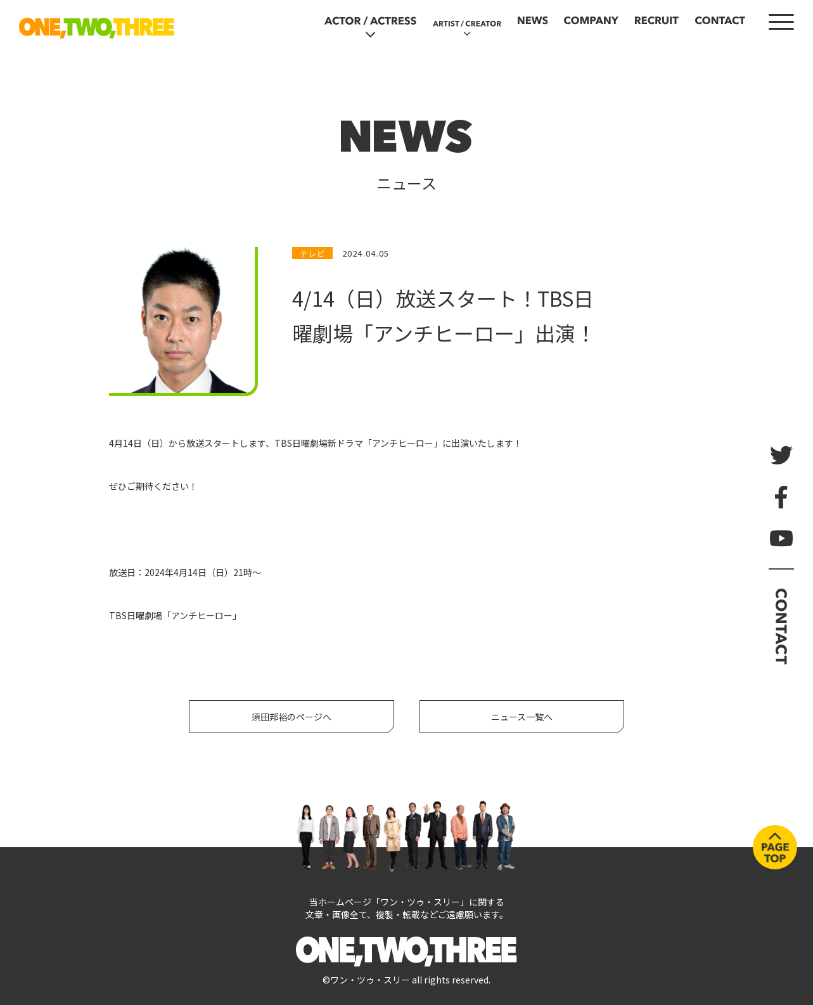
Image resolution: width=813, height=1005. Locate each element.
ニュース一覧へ (522, 716)
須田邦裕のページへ (291, 716)
